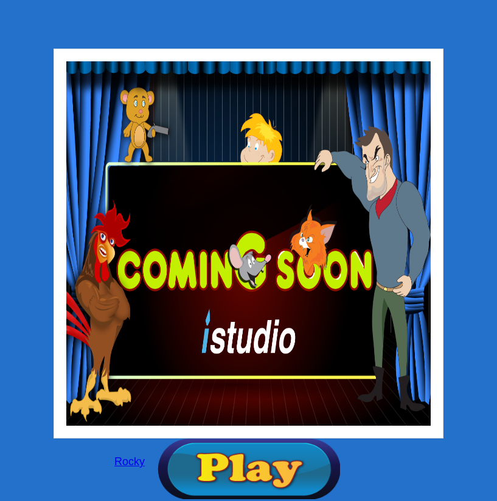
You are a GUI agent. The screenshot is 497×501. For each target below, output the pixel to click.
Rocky (129, 461)
